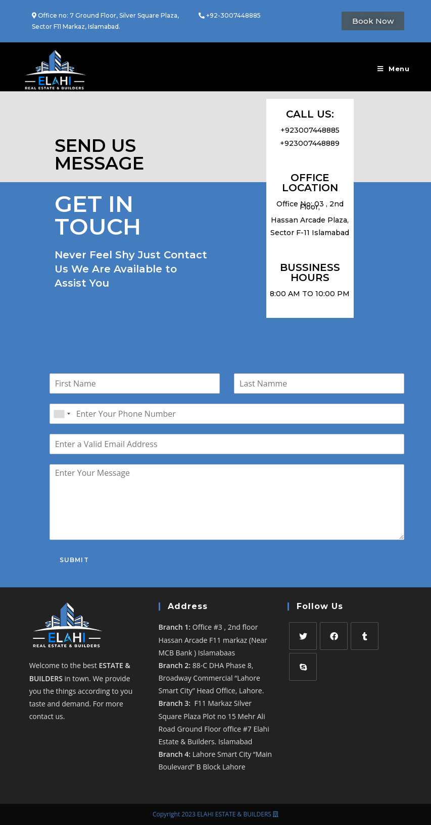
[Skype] (303, 667)
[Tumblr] (364, 636)
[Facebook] (334, 636)
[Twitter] (303, 636)
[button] (373, 21)
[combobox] (61, 413)
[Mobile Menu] (393, 68)
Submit (74, 560)
